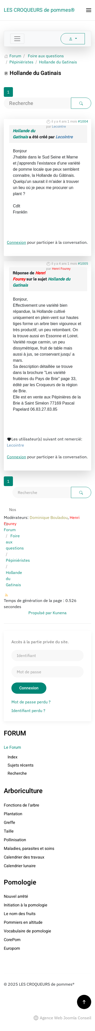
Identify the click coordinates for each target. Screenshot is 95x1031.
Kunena (60, 612)
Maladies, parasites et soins (29, 849)
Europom (12, 948)
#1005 (83, 263)
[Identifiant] (47, 655)
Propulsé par (40, 612)
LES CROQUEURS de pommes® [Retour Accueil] (39, 10)
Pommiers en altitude (23, 922)
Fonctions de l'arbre (21, 805)
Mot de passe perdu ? (31, 701)
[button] (88, 10)
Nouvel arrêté (16, 896)
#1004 (83, 121)
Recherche (17, 773)
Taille (9, 831)
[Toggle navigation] (17, 39)
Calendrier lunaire (20, 866)
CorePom (12, 940)
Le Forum (12, 747)
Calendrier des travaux (24, 857)
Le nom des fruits (19, 914)
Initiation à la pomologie (25, 905)
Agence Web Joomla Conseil (62, 1017)
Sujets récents (20, 765)
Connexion (16, 242)
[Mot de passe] (47, 671)
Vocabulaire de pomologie (27, 931)
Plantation (13, 814)
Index (12, 757)
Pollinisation (15, 840)
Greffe (9, 823)
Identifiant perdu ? (28, 710)
